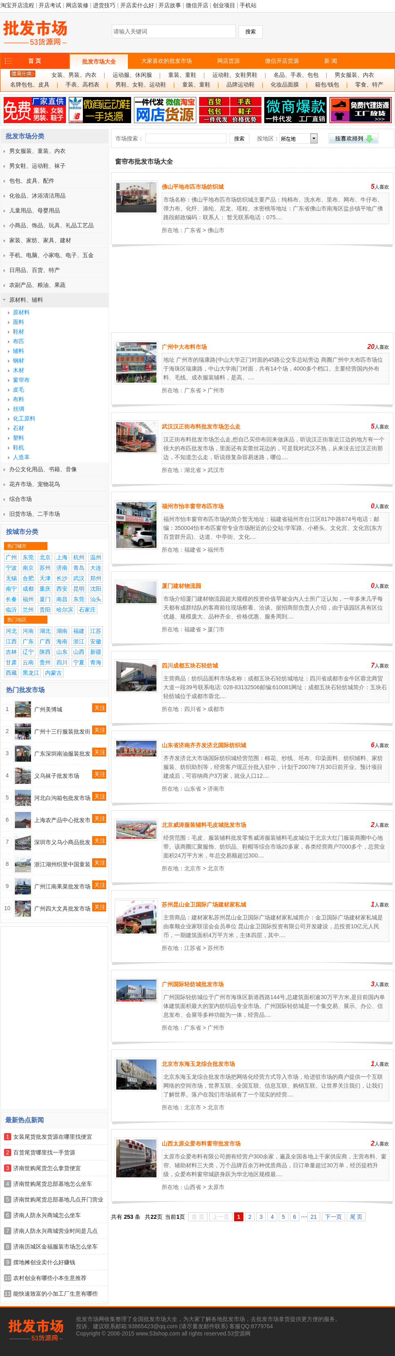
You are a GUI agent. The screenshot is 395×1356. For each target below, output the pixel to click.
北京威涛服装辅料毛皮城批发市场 (204, 825)
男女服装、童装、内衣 (37, 151)
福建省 (192, 549)
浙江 (78, 641)
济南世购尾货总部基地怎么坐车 (52, 1184)
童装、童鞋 (182, 75)
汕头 (95, 599)
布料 (18, 399)
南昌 (62, 599)
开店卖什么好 (137, 5)
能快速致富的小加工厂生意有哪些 (55, 1293)
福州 (28, 599)
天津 (45, 578)
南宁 (11, 588)
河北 (11, 631)
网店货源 (228, 61)
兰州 (28, 609)
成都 (28, 588)
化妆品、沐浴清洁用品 (37, 195)
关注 (99, 708)
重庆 (45, 588)
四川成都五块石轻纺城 (190, 665)
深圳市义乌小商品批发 (62, 842)
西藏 (11, 673)
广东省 (192, 230)
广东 (28, 641)
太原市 (216, 1187)
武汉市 (216, 470)
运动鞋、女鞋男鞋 (234, 75)
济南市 (216, 788)
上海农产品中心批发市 (62, 820)
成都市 (216, 709)
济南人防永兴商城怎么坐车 (47, 1215)
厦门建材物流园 (181, 586)
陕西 (45, 652)
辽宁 (28, 652)
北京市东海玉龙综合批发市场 (198, 1064)
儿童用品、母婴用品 (34, 210)
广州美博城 (48, 709)
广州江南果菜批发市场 (62, 886)
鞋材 (18, 331)
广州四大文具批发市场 (62, 908)
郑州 (95, 578)
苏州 (45, 568)
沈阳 (95, 588)
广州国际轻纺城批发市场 (193, 984)
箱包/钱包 (327, 85)
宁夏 (78, 662)
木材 (18, 370)
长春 (11, 599)
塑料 (18, 438)
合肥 (28, 578)
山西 (78, 652)
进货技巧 (104, 5)
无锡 (11, 578)
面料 (18, 322)
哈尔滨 (64, 609)
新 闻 (330, 61)
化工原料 (24, 418)
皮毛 (18, 389)
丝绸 (18, 409)
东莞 (28, 557)
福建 (78, 631)
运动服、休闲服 (132, 75)
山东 (62, 652)
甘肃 (11, 662)
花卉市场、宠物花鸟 (34, 484)
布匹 (18, 341)
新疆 (95, 652)
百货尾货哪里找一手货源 (44, 1152)
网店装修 (77, 5)
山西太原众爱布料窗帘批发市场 (201, 1143)
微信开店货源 (282, 61)
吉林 (11, 652)
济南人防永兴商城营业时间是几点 (55, 1231)
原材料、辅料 (26, 300)
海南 (62, 641)
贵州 (45, 662)
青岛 (78, 568)
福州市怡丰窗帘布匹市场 (193, 506)
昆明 (78, 588)
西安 (62, 588)
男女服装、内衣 (354, 75)
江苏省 (192, 948)
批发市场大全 (99, 61)
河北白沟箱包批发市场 (62, 798)
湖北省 (192, 470)
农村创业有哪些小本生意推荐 (49, 1278)
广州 (11, 557)
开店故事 (169, 5)
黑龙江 (31, 673)
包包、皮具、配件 (31, 180)
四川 (62, 662)
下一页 (333, 1217)
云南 (28, 662)
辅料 (18, 351)
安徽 (95, 641)
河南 (28, 631)
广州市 (216, 390)
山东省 (192, 788)
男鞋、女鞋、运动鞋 (140, 85)
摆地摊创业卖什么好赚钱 (44, 1262)
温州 (95, 557)
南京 (28, 568)
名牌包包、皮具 (29, 85)
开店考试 (50, 5)
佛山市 (216, 230)
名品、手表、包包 (296, 75)
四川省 (192, 709)
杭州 (78, 557)
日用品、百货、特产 (34, 270)
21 (314, 1217)
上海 (62, 557)
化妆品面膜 (285, 85)
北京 (45, 557)
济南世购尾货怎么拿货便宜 (47, 1168)
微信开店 (197, 5)
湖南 (62, 631)
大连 (95, 568)
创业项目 (224, 5)
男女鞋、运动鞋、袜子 (37, 166)
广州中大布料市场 (184, 347)
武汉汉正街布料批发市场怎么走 (201, 426)
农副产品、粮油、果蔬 (37, 285)
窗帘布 (21, 380)
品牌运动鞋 (240, 85)
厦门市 (216, 629)
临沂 (11, 609)
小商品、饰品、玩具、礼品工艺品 (51, 225)
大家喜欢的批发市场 (166, 61)
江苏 (95, 631)
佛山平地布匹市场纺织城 (193, 186)
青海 (95, 662)
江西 (11, 641)
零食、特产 (369, 85)
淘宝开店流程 (17, 5)
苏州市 (216, 948)
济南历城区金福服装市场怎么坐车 (55, 1246)
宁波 (11, 568)
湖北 (45, 631)
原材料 (21, 312)
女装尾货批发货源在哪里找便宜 (52, 1136)
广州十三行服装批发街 (62, 731)
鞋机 (18, 447)
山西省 (192, 1187)
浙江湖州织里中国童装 (62, 864)
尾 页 (356, 1217)
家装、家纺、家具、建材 (40, 240)
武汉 (78, 578)
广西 (45, 641)
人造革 (21, 457)
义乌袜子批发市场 (56, 776)
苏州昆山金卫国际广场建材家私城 (204, 904)
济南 (62, 568)
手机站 (248, 5)
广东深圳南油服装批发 (62, 753)
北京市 (192, 868)
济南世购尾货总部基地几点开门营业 (58, 1199)
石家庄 (87, 609)
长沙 (62, 578)
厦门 (45, 599)
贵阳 (45, 609)
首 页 (34, 61)
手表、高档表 (82, 85)
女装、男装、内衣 (74, 75)
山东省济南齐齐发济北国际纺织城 (204, 745)
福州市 (216, 549)
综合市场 (20, 499)
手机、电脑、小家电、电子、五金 (51, 255)
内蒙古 (53, 673)
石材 (18, 428)
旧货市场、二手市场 (34, 514)
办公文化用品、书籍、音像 (43, 469)
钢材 (18, 360)
